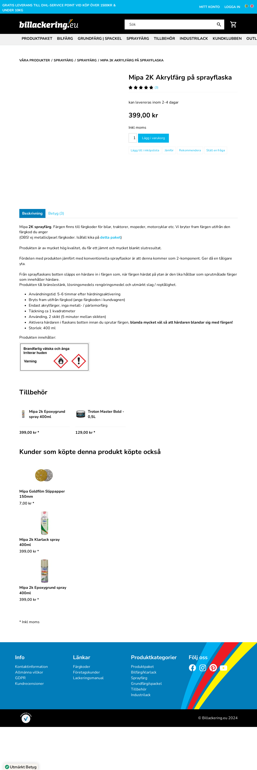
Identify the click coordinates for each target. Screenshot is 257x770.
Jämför (169, 150)
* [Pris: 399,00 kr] (29, 551)
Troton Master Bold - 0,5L (99, 414)
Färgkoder (81, 666)
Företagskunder (86, 672)
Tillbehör (164, 38)
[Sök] (174, 24)
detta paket (110, 237)
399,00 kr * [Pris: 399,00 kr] (29, 432)
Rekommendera (190, 150)
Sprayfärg (137, 38)
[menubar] (128, 39)
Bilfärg (65, 38)
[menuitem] (37, 38)
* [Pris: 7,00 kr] (26, 503)
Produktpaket (37, 38)
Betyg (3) (56, 213)
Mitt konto (209, 7)
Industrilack (194, 38)
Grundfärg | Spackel (100, 38)
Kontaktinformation (31, 666)
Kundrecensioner (29, 683)
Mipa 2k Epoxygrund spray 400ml (42, 414)
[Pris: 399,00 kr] (143, 115)
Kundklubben (227, 38)
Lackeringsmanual (88, 678)
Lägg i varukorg (153, 138)
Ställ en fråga (215, 150)
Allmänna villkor (29, 672)
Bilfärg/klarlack (143, 672)
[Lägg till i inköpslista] (145, 150)
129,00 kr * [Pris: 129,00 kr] (85, 432)
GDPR (20, 678)
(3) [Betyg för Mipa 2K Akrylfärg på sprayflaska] (143, 87)
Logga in (232, 7)
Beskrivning (32, 213)
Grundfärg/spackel (146, 683)
